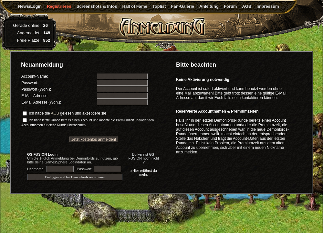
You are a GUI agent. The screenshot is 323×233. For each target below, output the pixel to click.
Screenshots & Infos (97, 6)
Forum (230, 6)
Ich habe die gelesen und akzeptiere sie (67, 113)
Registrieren (59, 6)
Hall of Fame (134, 6)
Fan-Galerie (182, 6)
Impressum (267, 6)
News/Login (30, 6)
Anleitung (209, 6)
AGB (246, 6)
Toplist (159, 6)
